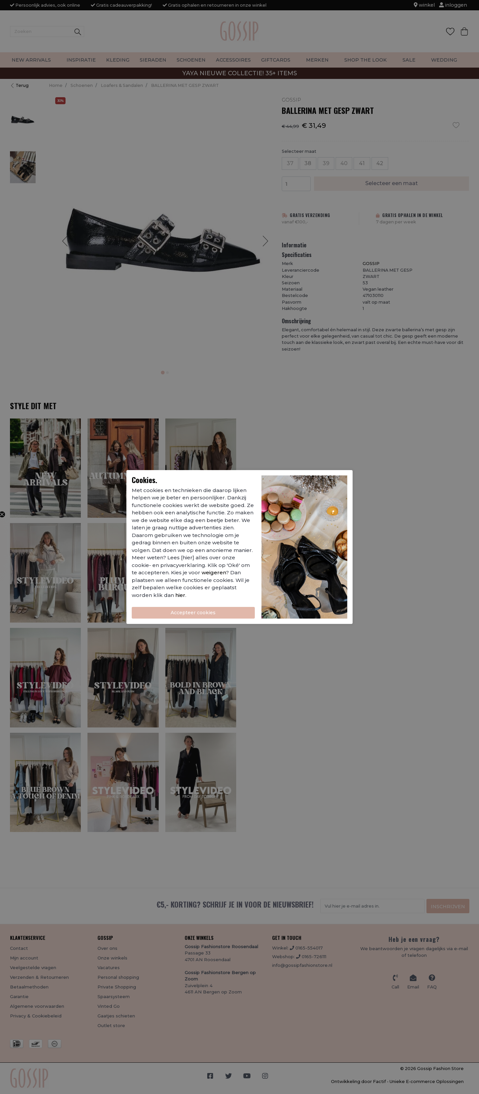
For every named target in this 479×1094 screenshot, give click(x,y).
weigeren (214, 572)
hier (180, 595)
